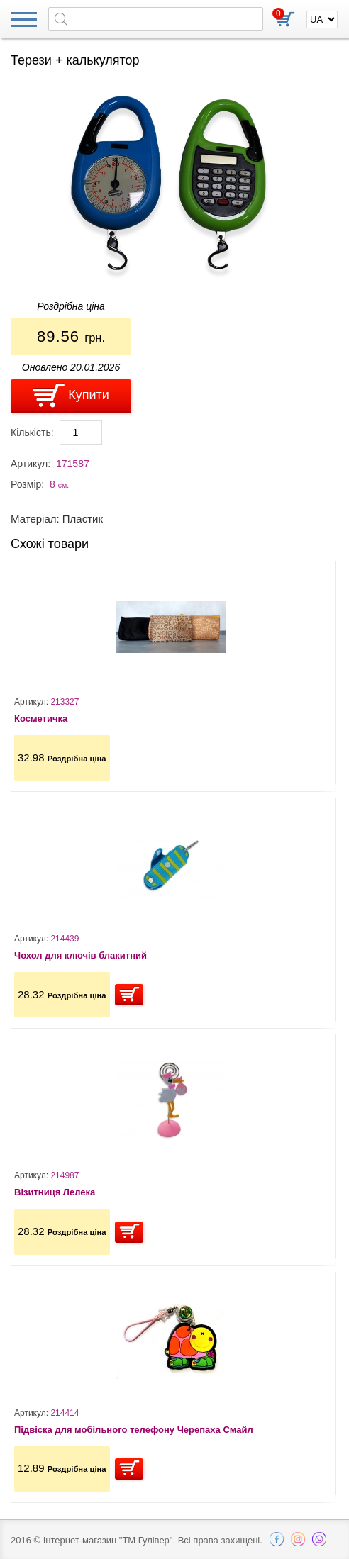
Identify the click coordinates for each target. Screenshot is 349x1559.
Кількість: (32, 432)
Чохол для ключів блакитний (80, 955)
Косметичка (40, 718)
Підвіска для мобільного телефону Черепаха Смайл (133, 1429)
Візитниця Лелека (54, 1192)
